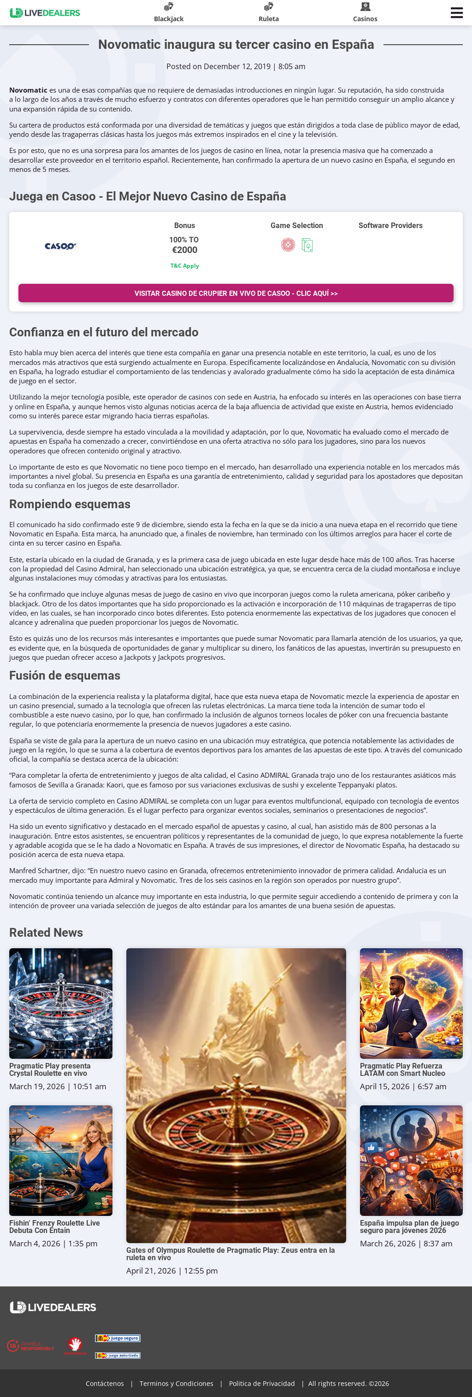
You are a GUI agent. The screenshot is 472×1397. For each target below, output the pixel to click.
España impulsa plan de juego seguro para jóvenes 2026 (409, 1227)
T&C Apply (185, 266)
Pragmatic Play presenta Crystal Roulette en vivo (50, 1069)
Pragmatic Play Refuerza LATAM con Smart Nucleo (402, 1069)
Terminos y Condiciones (176, 1383)
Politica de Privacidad (262, 1383)
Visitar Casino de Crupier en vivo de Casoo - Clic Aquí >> (236, 293)
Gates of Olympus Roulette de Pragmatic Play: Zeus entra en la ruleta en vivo (230, 1254)
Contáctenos (105, 1383)
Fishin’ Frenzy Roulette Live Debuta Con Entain (54, 1227)
